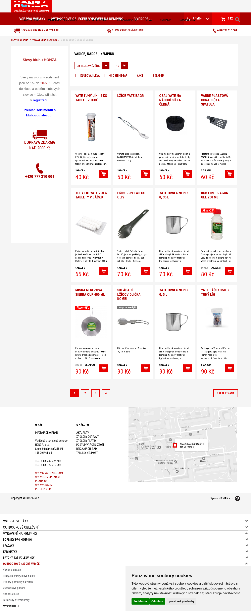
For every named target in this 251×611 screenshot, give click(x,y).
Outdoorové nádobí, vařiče (21, 561)
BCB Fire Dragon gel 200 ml (214, 193)
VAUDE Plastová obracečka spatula (214, 99)
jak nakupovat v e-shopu (62, 19)
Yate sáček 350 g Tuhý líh (215, 290)
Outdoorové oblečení (21, 525)
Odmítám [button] (157, 601)
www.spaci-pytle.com (49, 470)
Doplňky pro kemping (17, 537)
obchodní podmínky (97, 19)
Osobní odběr (118, 75)
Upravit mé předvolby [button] (180, 601)
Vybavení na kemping (44, 40)
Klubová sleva (90, 75)
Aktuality (82, 430)
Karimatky (10, 549)
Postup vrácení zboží (90, 442)
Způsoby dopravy (87, 434)
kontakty (165, 19)
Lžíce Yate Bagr (130, 95)
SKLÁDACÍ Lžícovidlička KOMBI (129, 292)
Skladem (158, 75)
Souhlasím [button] (140, 601)
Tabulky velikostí (87, 450)
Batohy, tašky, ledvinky (19, 555)
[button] (103, 173)
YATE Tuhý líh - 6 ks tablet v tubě (91, 97)
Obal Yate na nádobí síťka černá (170, 99)
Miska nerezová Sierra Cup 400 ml (90, 290)
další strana (225, 391)
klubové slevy (188, 19)
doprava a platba (127, 19)
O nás (148, 19)
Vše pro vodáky (15, 519)
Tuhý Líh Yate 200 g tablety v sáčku (91, 193)
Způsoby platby (86, 438)
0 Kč (227, 19)
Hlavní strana (30, 19)
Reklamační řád (86, 446)
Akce (140, 75)
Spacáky (8, 543)
